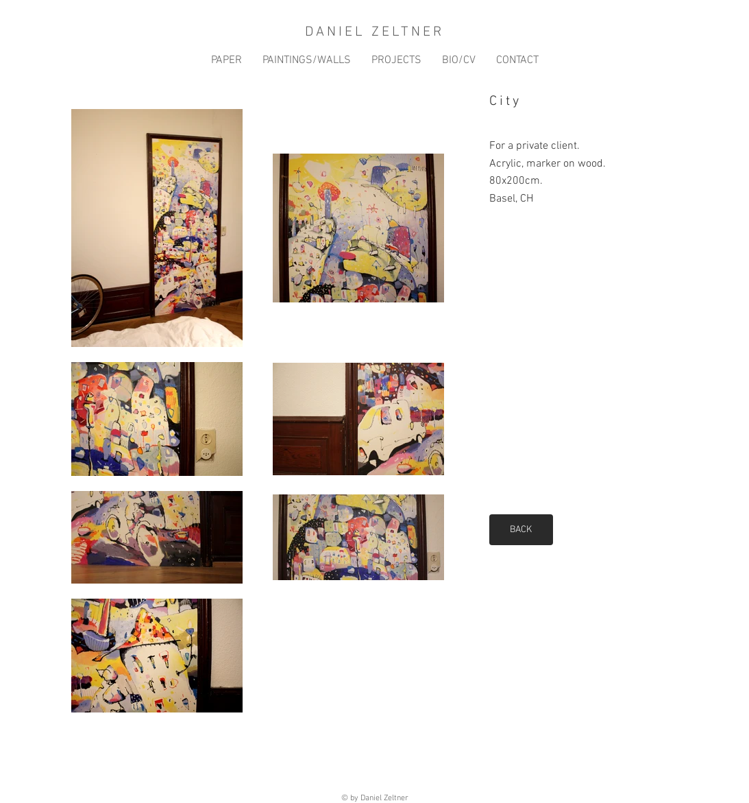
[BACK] (521, 529)
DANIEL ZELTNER (374, 32)
